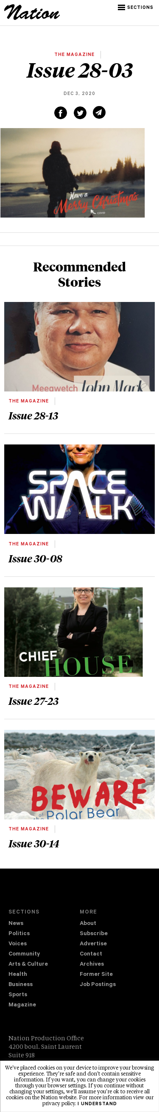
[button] (136, 8)
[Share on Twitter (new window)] (80, 113)
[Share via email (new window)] (99, 112)
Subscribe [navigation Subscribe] (94, 934)
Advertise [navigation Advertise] (93, 944)
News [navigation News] (15, 924)
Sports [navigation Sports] (17, 995)
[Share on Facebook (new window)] (60, 113)
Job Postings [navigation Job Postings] (98, 985)
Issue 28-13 (33, 415)
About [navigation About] (88, 924)
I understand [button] (97, 1104)
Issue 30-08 (35, 558)
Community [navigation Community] (24, 954)
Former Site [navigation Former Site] (96, 975)
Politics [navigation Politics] (19, 934)
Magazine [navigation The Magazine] (22, 1005)
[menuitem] (44, 924)
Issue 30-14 (33, 843)
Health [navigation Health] (17, 975)
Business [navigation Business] (20, 985)
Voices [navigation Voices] (17, 944)
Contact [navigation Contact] (91, 954)
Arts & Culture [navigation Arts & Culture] (28, 964)
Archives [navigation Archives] (92, 964)
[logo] (32, 19)
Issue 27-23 (33, 700)
